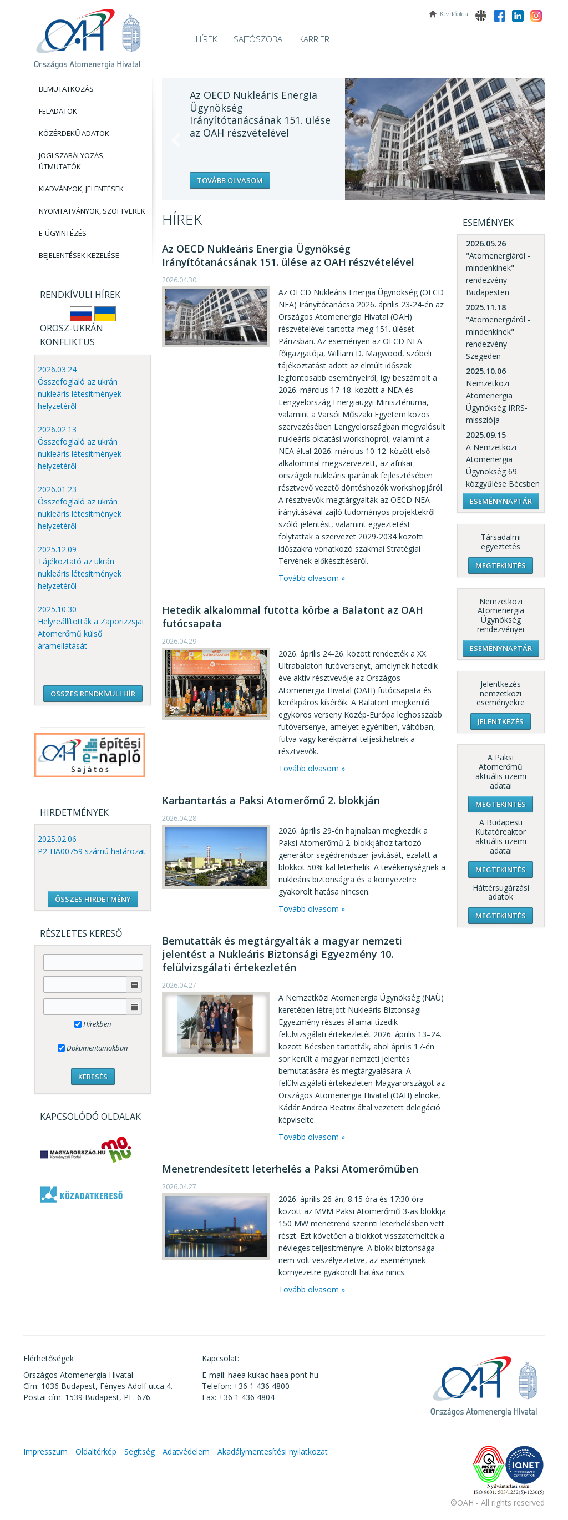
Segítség (139, 1451)
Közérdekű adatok (74, 133)
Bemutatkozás (66, 89)
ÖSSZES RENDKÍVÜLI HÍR (92, 694)
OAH (87, 34)
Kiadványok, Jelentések (81, 189)
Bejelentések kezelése (79, 255)
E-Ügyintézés (63, 233)
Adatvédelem (186, 1451)
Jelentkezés (501, 721)
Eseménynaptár (501, 501)
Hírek (206, 38)
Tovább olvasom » (311, 578)
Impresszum (45, 1451)
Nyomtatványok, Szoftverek (92, 211)
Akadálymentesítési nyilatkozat (272, 1451)
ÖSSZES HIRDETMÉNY (93, 899)
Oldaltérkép (95, 1451)
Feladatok (58, 111)
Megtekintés (500, 565)
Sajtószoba (258, 38)
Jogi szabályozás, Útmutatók (72, 160)
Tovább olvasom (230, 180)
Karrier (314, 38)
